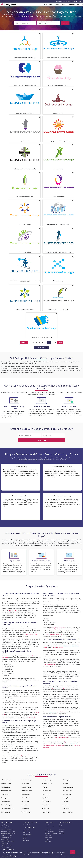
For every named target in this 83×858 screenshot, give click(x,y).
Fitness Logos (25, 801)
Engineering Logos (27, 790)
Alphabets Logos (5, 786)
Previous (24, 342)
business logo (63, 741)
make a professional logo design (52, 628)
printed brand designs (74, 708)
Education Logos (26, 786)
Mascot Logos (46, 804)
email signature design (57, 745)
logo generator (13, 609)
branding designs (58, 647)
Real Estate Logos (67, 790)
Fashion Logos (26, 793)
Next (60, 342)
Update (65, 23)
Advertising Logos (6, 779)
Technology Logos (68, 811)
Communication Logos (7, 808)
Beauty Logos (5, 793)
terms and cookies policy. (9, 856)
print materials (31, 717)
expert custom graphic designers (58, 711)
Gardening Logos (26, 811)
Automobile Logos (6, 790)
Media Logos (45, 808)
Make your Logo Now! (41, 346)
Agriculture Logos (6, 783)
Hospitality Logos (47, 783)
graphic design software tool (22, 754)
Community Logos (6, 804)
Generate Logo (41, 440)
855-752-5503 (67, 1)
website (67, 743)
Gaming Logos (26, 808)
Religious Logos (67, 793)
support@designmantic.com (54, 634)
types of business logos (58, 687)
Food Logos (25, 804)
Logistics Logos (46, 801)
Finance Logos (26, 797)
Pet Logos (65, 783)
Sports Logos (66, 808)
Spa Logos (65, 804)
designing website (50, 664)
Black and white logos (64, 694)
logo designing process (58, 626)
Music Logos (66, 779)
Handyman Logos (47, 779)
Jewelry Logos (46, 793)
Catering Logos (5, 797)
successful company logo (58, 699)
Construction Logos (27, 779)
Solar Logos (66, 801)
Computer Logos (5, 811)
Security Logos (67, 797)
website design (67, 645)
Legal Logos (45, 797)
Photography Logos (68, 786)
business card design (8, 744)
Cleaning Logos (5, 801)
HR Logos (44, 786)
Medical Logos (46, 811)
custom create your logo (30, 633)
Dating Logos (25, 783)
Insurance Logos (46, 790)
